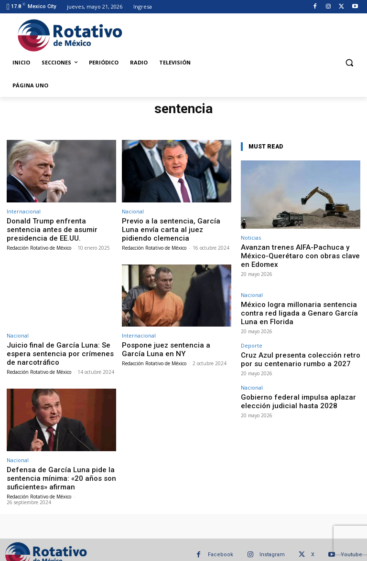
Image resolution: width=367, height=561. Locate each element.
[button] (349, 63)
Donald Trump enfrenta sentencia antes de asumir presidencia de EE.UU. (54, 228)
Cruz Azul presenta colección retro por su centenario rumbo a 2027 (293, 333)
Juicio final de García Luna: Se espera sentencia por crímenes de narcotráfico (60, 349)
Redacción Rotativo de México (39, 244)
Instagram (272, 544)
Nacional (133, 211)
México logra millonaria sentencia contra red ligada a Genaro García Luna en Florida (296, 295)
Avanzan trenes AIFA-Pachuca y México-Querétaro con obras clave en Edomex (299, 250)
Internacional (24, 211)
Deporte (251, 321)
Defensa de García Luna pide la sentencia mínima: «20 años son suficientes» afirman (51, 469)
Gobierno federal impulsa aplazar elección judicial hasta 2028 (293, 370)
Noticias (251, 237)
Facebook (220, 544)
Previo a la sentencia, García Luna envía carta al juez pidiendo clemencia (176, 224)
